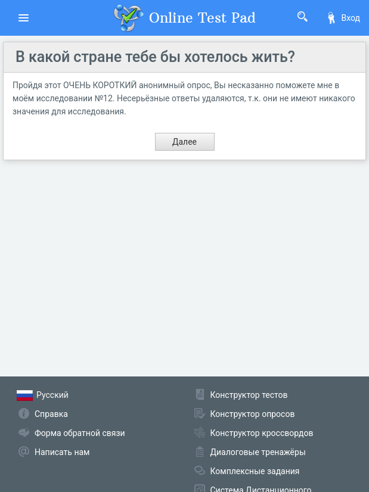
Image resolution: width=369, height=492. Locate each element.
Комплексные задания (255, 471)
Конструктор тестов (249, 395)
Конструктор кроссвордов (262, 433)
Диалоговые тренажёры (258, 452)
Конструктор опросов (252, 414)
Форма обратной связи (80, 433)
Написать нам (62, 452)
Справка (51, 414)
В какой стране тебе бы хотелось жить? (155, 57)
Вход (342, 18)
